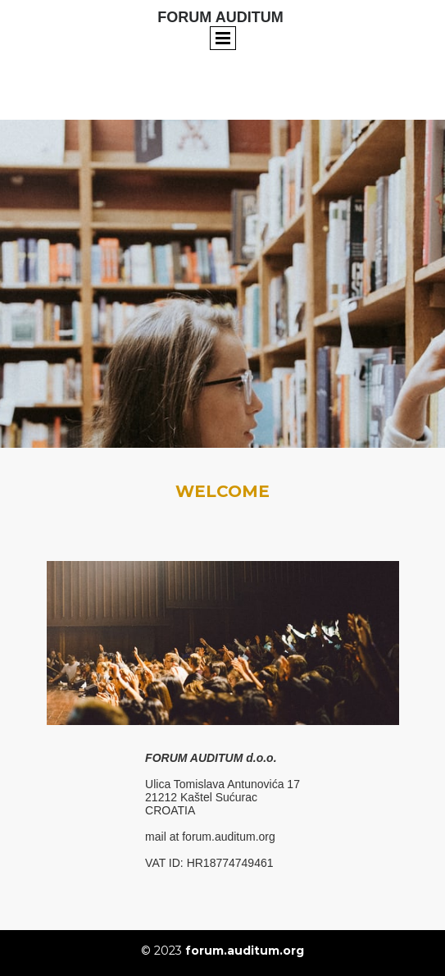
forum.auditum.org (244, 950)
